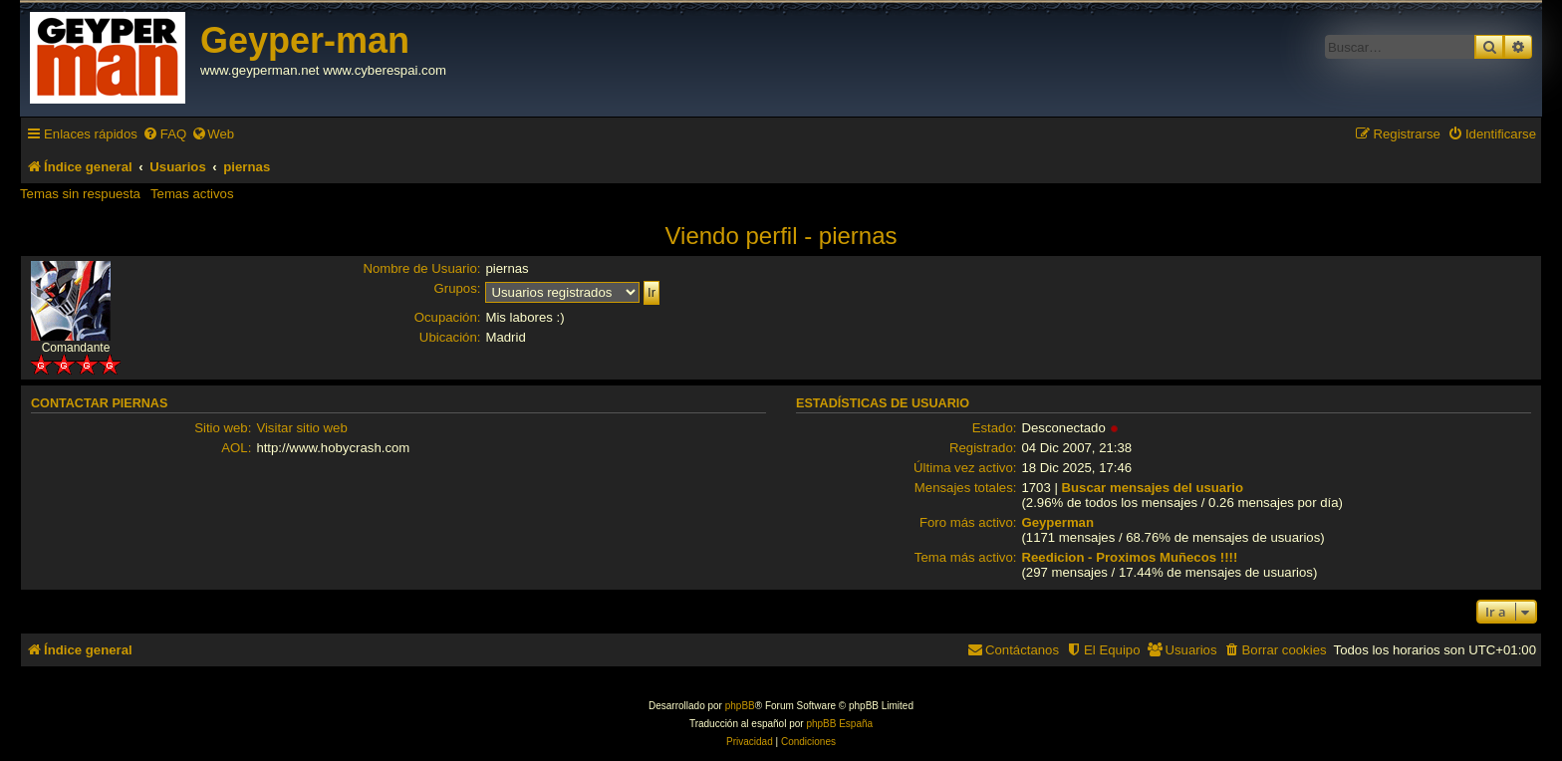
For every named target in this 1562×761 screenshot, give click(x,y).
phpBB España (839, 723)
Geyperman (1057, 522)
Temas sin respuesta (80, 193)
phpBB (740, 705)
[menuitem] (164, 134)
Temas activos (192, 193)
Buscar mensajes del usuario (1153, 487)
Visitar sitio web (301, 427)
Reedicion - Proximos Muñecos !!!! (1129, 557)
